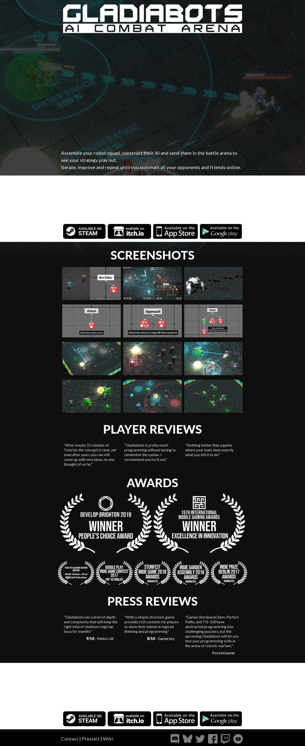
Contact (69, 738)
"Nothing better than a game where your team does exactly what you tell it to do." (209, 450)
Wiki (108, 738)
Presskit (91, 738)
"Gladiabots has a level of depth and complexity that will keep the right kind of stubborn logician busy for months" (90, 624)
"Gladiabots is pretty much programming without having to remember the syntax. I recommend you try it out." (150, 452)
